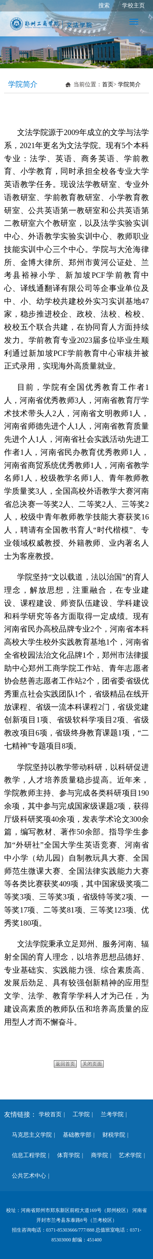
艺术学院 (127, 1155)
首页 (107, 84)
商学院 (96, 1155)
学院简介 (129, 84)
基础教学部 (74, 1135)
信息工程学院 (26, 1155)
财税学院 (111, 1135)
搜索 (104, 5)
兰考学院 (109, 1114)
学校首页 (50, 1114)
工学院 (78, 1114)
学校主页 (133, 5)
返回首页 (65, 1064)
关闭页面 (92, 1064)
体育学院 (65, 1155)
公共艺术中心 (26, 1176)
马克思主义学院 (29, 1135)
